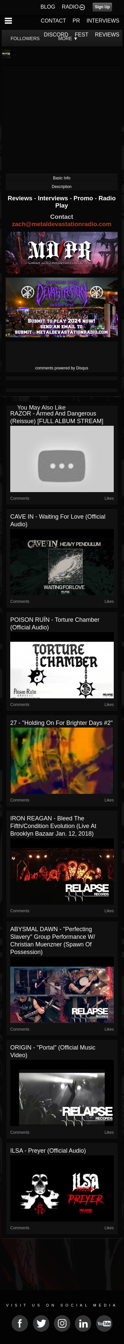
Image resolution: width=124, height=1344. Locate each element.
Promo (84, 198)
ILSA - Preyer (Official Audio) (48, 1150)
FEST (81, 34)
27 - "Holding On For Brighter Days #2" (61, 723)
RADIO (70, 7)
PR (76, 21)
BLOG (48, 7)
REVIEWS (107, 34)
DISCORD (56, 34)
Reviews (21, 198)
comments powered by (61, 368)
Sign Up (102, 7)
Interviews (53, 198)
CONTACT (53, 21)
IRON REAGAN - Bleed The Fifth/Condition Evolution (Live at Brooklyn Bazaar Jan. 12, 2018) (53, 826)
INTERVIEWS (103, 21)
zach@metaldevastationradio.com (61, 224)
